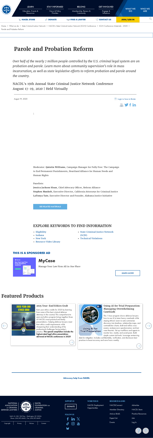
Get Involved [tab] (106, 9)
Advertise (135, 405)
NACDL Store (27, 19)
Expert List (113, 418)
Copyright (7, 423)
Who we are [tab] (145, 9)
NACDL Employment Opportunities (95, 406)
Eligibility (41, 232)
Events (112, 422)
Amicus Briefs (115, 413)
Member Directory (117, 409)
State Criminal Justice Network (34, 26)
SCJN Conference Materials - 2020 (113, 26)
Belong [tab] (81, 9)
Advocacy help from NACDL (76, 378)
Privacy (19, 423)
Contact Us (103, 19)
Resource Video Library (48, 241)
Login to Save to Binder (125, 99)
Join (133, 418)
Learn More (128, 273)
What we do (14, 26)
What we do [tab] (130, 9)
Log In (134, 422)
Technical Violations (91, 238)
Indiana (40, 235)
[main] (76, 198)
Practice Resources (139, 413)
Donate (50, 19)
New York (41, 238)
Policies (31, 423)
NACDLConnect (116, 405)
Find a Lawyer (76, 19)
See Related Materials (50, 206)
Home (3, 26)
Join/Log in (127, 19)
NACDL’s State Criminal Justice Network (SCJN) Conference (72, 26)
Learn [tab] (30, 9)
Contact (43, 423)
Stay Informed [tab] (55, 9)
